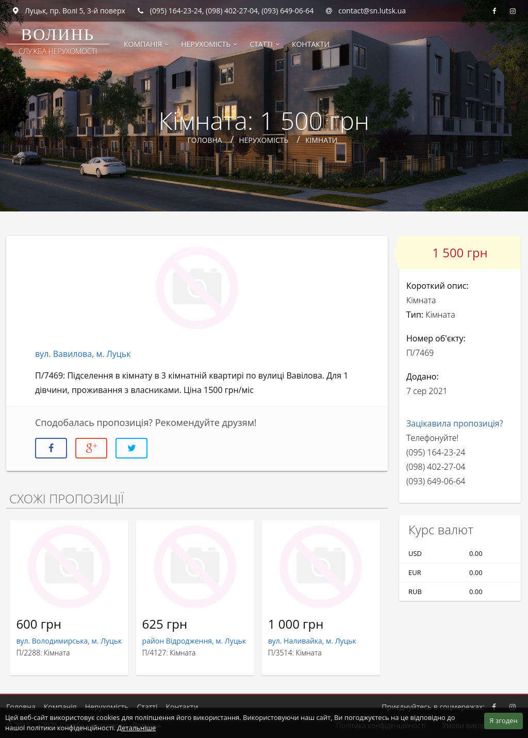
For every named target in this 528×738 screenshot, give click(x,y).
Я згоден (503, 720)
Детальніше (136, 727)
